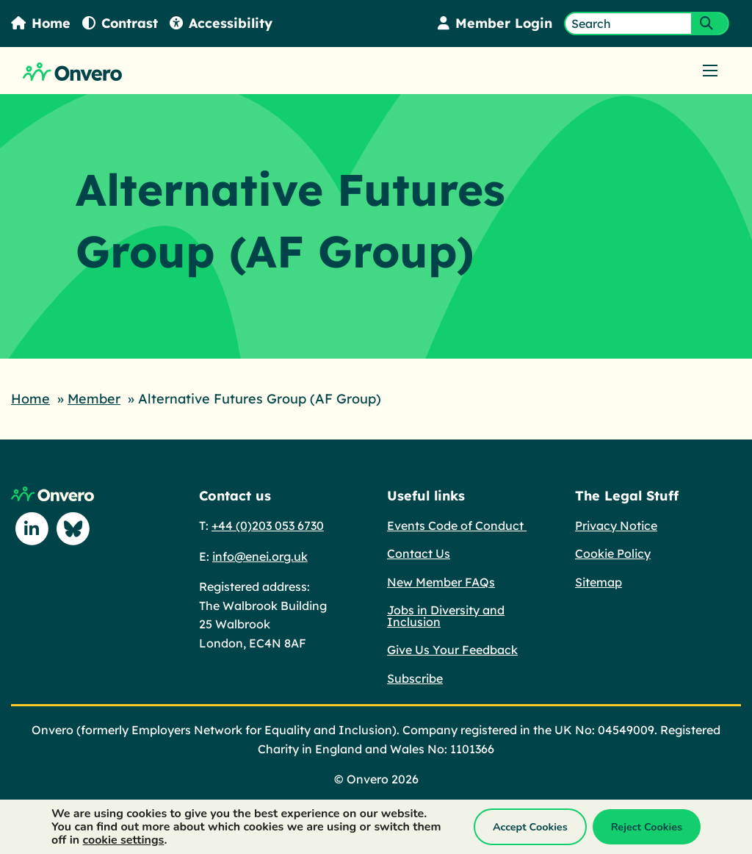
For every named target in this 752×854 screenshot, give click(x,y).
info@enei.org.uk (260, 555)
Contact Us (418, 553)
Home (41, 23)
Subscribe (415, 677)
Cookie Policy (613, 553)
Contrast (121, 23)
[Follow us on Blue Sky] (72, 528)
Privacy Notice (616, 525)
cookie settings (123, 840)
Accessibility (222, 23)
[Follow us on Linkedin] (31, 528)
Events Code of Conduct (457, 525)
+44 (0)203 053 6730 (268, 524)
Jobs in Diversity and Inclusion (446, 615)
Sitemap (598, 581)
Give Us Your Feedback (452, 649)
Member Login (494, 23)
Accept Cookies (530, 826)
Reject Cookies (646, 826)
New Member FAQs (441, 581)
